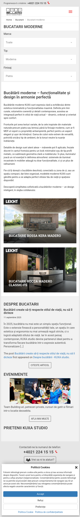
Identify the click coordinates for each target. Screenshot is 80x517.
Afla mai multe (40, 418)
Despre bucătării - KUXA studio (51, 357)
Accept (40, 494)
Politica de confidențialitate (49, 512)
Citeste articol (40, 365)
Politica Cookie (25, 512)
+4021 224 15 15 (36, 3)
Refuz (40, 500)
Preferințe (40, 507)
